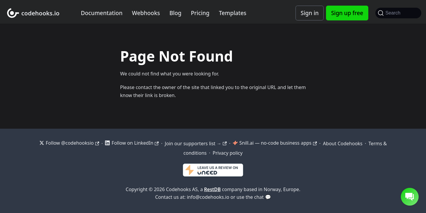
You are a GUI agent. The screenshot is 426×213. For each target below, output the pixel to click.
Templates (232, 13)
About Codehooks (343, 143)
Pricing (200, 13)
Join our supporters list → (196, 143)
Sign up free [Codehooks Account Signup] (347, 13)
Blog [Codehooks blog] (176, 13)
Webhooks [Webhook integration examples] (146, 13)
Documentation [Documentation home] (101, 13)
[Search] (398, 13)
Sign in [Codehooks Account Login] (310, 13)
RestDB (212, 189)
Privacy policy (228, 153)
